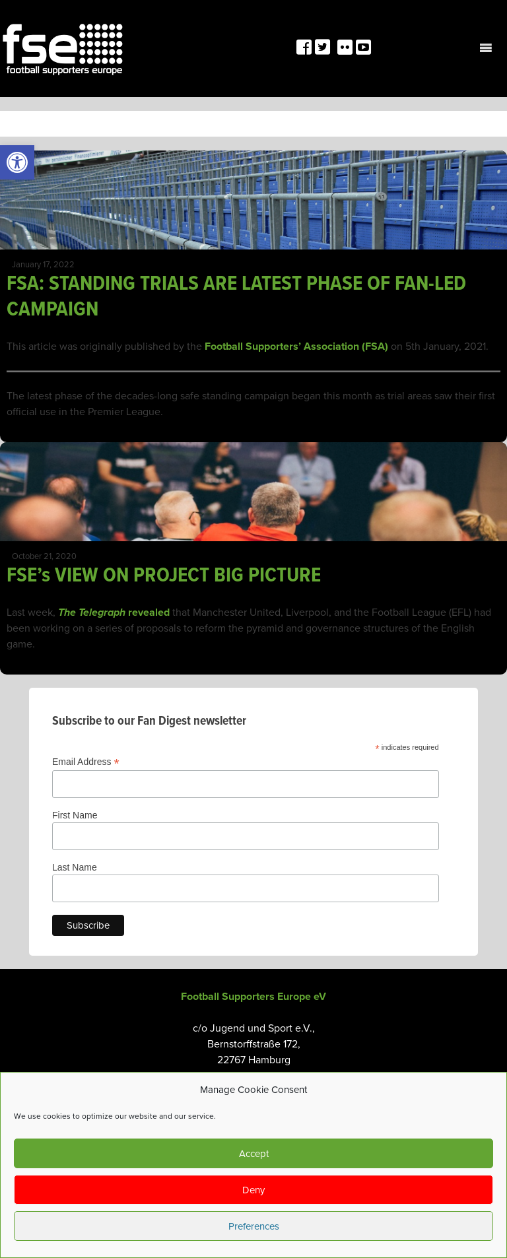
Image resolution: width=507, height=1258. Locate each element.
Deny (253, 1190)
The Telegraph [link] (91, 612)
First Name (74, 815)
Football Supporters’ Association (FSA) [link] (296, 346)
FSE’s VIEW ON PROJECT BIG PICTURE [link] (164, 575)
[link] (17, 162)
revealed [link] (147, 612)
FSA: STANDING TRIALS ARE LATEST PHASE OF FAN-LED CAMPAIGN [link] (236, 297)
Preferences (253, 1226)
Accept (254, 1154)
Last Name (74, 867)
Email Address (85, 762)
